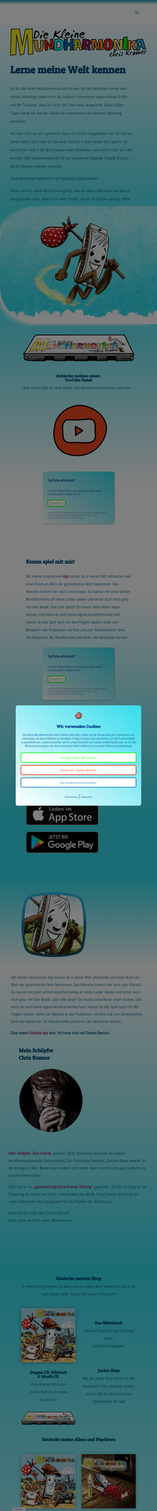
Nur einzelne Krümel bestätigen (78, 783)
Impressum (86, 797)
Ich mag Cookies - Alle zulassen (78, 758)
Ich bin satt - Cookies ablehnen (78, 770)
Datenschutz (71, 797)
